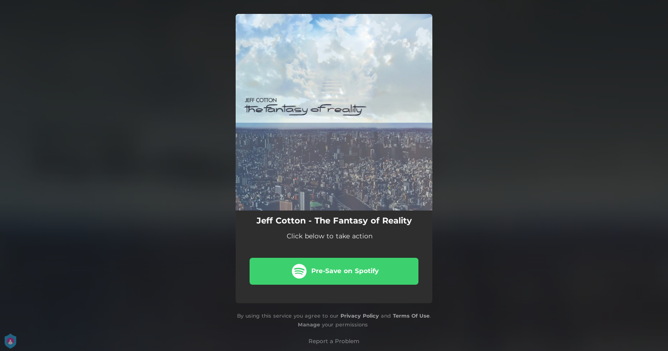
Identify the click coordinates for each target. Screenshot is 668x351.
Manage (309, 324)
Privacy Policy (359, 316)
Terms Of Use (411, 316)
